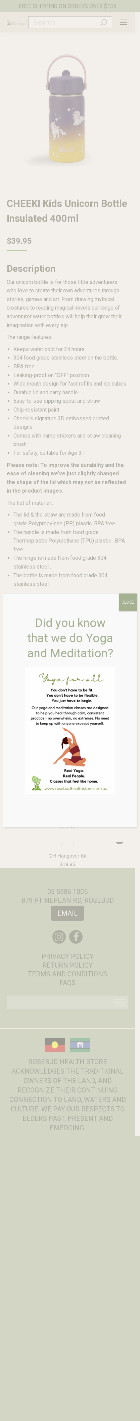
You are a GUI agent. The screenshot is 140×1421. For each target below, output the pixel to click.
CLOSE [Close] (128, 602)
